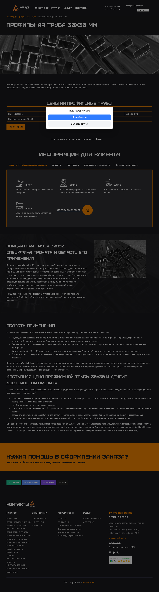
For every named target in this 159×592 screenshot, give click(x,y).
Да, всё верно (79, 117)
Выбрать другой (79, 124)
